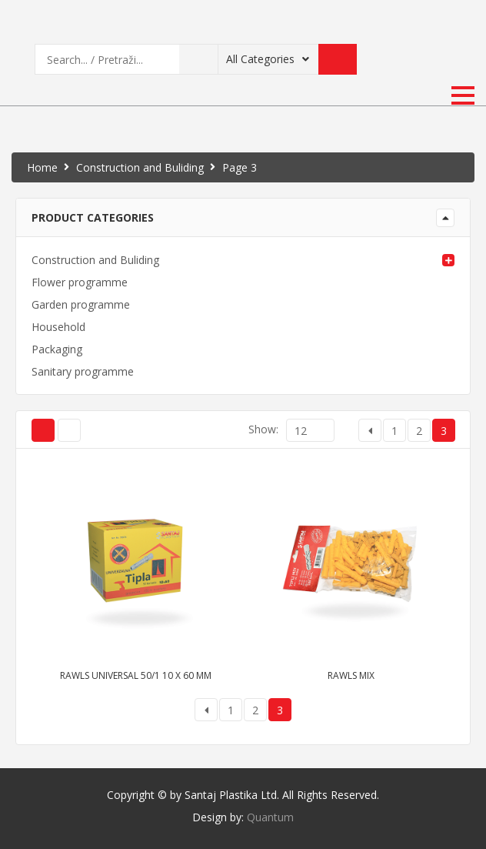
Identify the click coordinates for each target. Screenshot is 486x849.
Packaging (57, 349)
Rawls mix (351, 675)
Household (58, 326)
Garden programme (81, 304)
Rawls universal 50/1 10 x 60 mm (135, 675)
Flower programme (80, 282)
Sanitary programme (83, 371)
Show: (263, 429)
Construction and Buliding (140, 167)
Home (42, 167)
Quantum (270, 817)
